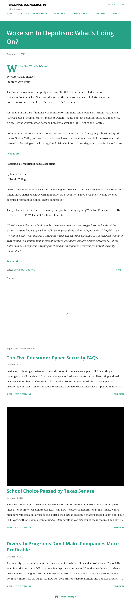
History (31, 270)
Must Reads (59, 13)
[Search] (111, 4)
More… (115, 13)
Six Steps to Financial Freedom (33, 13)
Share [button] (118, 270)
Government (20, 270)
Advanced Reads (79, 13)
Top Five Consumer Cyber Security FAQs (52, 358)
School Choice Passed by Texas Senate (50, 491)
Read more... (14, 153)
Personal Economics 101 (27, 4)
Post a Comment (23, 394)
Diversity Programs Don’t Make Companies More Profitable (63, 546)
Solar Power (99, 13)
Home (9, 13)
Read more (119, 394)
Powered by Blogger (65, 597)
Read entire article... (19, 261)
